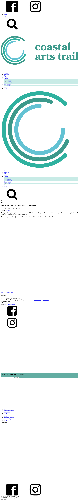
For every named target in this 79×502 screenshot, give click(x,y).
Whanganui (9, 80)
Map (5, 76)
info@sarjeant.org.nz (9, 304)
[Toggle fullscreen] (2, 499)
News (5, 87)
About (5, 88)
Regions (6, 78)
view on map (46, 300)
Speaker (8, 210)
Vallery (8, 85)
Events (5, 77)
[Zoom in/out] (1, 499)
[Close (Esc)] (5, 499)
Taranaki (9, 81)
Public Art (6, 74)
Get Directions (37, 300)
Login (5, 14)
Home (5, 409)
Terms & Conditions (9, 410)
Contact (6, 413)
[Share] (4, 499)
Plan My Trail (7, 84)
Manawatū (9, 82)
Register (6, 16)
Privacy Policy (7, 412)
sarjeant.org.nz (9, 302)
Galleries (6, 73)
